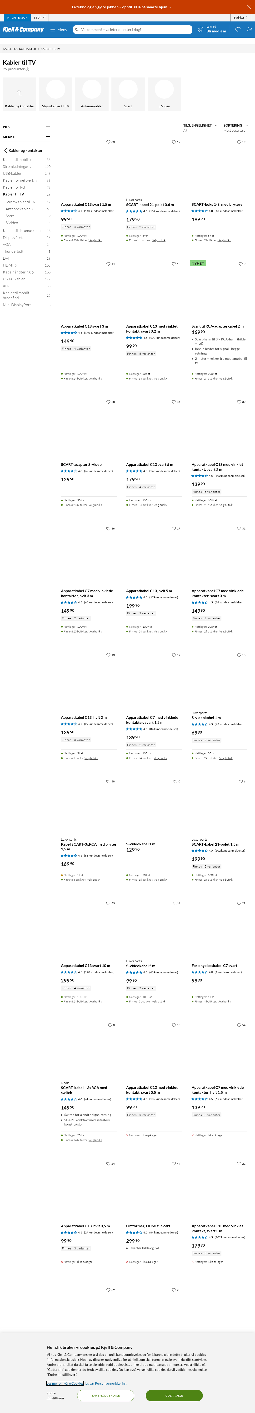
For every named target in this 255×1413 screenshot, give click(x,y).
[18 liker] (241, 648)
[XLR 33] (26, 280)
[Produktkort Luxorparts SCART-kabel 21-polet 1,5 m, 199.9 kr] (219, 798)
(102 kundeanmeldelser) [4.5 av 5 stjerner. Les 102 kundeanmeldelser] (164, 204)
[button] (27, 62)
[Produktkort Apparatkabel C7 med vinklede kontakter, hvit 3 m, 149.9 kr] (89, 545)
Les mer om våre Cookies (65, 1383)
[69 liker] (110, 1283)
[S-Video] (164, 87)
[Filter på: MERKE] (26, 130)
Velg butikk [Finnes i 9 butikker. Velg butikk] (224, 233)
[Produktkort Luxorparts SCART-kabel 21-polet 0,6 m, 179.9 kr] (154, 159)
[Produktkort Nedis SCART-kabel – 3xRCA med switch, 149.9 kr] (89, 1042)
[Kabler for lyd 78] (26, 181)
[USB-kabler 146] (26, 167)
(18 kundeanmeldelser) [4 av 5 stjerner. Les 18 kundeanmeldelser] (229, 204)
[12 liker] (176, 135)
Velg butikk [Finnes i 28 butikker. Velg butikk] (226, 625)
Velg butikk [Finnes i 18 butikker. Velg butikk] (160, 873)
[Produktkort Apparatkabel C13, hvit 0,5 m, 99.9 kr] (89, 1180)
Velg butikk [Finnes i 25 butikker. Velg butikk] (95, 625)
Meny (58, 29)
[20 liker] (176, 1283)
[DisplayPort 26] (26, 231)
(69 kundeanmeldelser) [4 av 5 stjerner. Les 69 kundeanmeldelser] (98, 464)
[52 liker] (176, 648)
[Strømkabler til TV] (55, 87)
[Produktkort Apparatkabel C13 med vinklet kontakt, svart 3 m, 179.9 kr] (219, 1180)
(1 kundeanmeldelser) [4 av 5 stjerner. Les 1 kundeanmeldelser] (228, 965)
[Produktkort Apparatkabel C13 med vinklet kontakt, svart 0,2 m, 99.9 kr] (154, 280)
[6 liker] (242, 774)
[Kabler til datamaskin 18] (26, 224)
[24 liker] (110, 1157)
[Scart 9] (28, 210)
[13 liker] (110, 648)
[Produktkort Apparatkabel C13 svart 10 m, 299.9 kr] (89, 920)
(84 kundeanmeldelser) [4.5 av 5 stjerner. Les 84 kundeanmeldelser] (229, 595)
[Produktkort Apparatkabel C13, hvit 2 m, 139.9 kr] (89, 672)
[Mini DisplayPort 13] (26, 299)
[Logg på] (212, 29)
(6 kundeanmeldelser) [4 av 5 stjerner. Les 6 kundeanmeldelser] (97, 1092)
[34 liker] (176, 395)
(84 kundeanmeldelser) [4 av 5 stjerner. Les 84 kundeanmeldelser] (163, 1226)
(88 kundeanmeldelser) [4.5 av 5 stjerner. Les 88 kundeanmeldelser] (98, 849)
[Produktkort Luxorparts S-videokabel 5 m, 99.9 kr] (154, 920)
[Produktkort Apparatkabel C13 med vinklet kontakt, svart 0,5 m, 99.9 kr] (154, 1042)
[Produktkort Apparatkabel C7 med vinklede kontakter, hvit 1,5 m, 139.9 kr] (219, 1042)
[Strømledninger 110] (26, 160)
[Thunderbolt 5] (26, 245)
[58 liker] (176, 257)
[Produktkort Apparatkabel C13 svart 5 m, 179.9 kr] (154, 418)
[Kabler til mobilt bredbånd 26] (26, 290)
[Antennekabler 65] (28, 203)
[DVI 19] (26, 252)
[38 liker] (110, 395)
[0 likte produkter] (238, 29)
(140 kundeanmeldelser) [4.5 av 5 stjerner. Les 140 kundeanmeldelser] (99, 204)
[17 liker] (176, 521)
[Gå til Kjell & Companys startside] (25, 29)
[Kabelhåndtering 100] (26, 266)
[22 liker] (241, 1157)
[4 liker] (176, 896)
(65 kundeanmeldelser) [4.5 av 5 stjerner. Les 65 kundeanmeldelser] (98, 595)
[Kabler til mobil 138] (26, 153)
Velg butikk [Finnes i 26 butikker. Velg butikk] (226, 873)
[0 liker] (242, 257)
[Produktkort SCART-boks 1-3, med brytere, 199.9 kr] (219, 159)
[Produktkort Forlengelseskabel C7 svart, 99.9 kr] (219, 920)
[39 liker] (241, 395)
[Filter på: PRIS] (26, 120)
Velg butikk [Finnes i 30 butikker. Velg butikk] (95, 233)
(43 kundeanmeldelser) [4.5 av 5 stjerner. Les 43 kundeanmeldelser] (229, 717)
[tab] (17, 17)
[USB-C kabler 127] (26, 273)
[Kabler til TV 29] (26, 188)
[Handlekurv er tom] (249, 29)
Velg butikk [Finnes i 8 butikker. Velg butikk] (158, 233)
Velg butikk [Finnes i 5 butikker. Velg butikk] (158, 995)
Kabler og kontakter (23, 144)
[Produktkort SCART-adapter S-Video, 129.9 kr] (89, 418)
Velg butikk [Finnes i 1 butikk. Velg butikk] (91, 751)
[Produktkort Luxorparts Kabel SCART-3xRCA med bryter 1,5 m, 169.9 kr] (89, 798)
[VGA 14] (26, 238)
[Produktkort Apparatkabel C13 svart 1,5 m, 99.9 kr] (89, 159)
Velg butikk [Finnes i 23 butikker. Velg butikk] (226, 498)
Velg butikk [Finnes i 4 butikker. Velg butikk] (224, 995)
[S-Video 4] (28, 217)
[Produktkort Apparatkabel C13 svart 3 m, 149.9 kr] (89, 280)
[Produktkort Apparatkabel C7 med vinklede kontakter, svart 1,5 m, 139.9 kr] (154, 672)
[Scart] (128, 87)
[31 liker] (241, 521)
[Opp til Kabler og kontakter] (19, 87)
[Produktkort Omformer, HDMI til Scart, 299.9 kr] (154, 1180)
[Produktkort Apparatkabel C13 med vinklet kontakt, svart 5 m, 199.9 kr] (154, 1306)
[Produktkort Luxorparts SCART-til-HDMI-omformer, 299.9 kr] (89, 1306)
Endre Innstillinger (56, 1395)
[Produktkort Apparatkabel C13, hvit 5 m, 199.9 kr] (154, 545)
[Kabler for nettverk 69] (26, 174)
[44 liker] (110, 257)
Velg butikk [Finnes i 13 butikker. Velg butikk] (160, 372)
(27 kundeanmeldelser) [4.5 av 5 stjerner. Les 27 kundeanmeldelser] (163, 590)
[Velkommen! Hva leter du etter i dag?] (135, 29)
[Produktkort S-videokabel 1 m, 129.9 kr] (154, 798)
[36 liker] (110, 521)
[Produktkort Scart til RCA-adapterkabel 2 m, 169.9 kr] (219, 280)
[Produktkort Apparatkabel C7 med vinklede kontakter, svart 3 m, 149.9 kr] (219, 545)
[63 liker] (110, 135)
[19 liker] (241, 135)
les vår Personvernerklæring (105, 1383)
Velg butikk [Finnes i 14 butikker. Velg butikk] (95, 1133)
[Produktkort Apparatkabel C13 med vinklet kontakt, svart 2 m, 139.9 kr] (219, 418)
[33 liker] (110, 896)
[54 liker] (241, 1018)
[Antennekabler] (91, 87)
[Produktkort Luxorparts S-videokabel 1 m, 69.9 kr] (219, 672)
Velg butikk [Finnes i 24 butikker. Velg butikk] (95, 372)
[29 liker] (241, 896)
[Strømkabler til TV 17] (28, 196)
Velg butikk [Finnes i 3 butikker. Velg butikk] (93, 873)
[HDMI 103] (26, 259)
